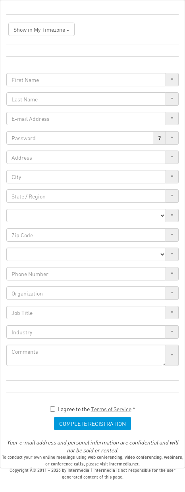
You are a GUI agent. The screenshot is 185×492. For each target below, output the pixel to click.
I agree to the (92, 408)
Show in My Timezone (41, 29)
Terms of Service (111, 408)
